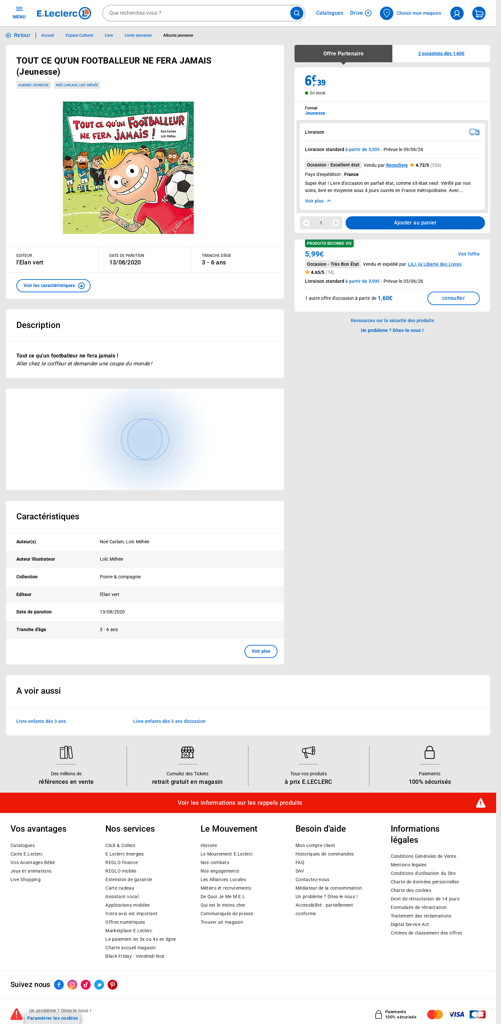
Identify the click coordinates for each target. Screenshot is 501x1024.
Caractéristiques (47, 516)
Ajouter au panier (415, 222)
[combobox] (203, 13)
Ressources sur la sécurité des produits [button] (392, 320)
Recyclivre (397, 165)
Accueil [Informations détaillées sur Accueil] (47, 35)
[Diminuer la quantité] (306, 223)
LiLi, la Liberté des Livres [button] (434, 264)
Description (38, 325)
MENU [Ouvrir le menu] (19, 12)
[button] (53, 285)
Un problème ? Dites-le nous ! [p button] (392, 330)
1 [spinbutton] (321, 222)
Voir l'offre (469, 254)
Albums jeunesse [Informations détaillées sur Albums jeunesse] (178, 35)
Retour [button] (22, 35)
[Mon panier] (479, 13)
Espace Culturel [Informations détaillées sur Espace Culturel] (79, 35)
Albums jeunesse (33, 85)
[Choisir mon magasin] (411, 13)
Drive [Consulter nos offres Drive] (361, 13)
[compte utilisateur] (457, 13)
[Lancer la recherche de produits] (296, 13)
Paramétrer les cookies (52, 1018)
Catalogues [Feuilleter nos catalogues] (330, 13)
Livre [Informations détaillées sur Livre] (109, 35)
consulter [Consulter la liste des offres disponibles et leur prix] (453, 298)
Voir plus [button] (261, 651)
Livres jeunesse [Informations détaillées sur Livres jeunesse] (138, 35)
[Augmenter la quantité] (335, 223)
